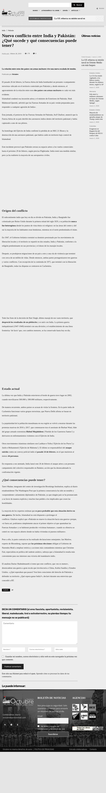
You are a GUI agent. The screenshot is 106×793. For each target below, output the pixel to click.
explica (67, 486)
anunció (69, 115)
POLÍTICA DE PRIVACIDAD (44, 749)
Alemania (92, 89)
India (3, 30)
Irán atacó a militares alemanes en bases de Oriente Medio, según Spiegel (96, 95)
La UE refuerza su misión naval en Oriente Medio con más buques (92, 62)
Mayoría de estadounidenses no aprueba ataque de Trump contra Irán (95, 111)
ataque (69, 448)
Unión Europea (86, 57)
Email (40, 716)
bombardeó (48, 82)
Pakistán (11, 30)
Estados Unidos (94, 72)
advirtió (21, 103)
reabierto (14, 155)
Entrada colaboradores (78, 749)
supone (24, 543)
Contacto (93, 749)
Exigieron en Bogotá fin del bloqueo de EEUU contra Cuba (96, 125)
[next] (102, 18)
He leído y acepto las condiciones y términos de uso (51, 727)
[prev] (98, 18)
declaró (46, 576)
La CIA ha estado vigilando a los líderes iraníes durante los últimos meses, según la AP (96, 79)
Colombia (92, 120)
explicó (21, 519)
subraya (46, 552)
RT (12, 590)
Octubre (15, 74)
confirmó (35, 131)
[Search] (77, 5)
